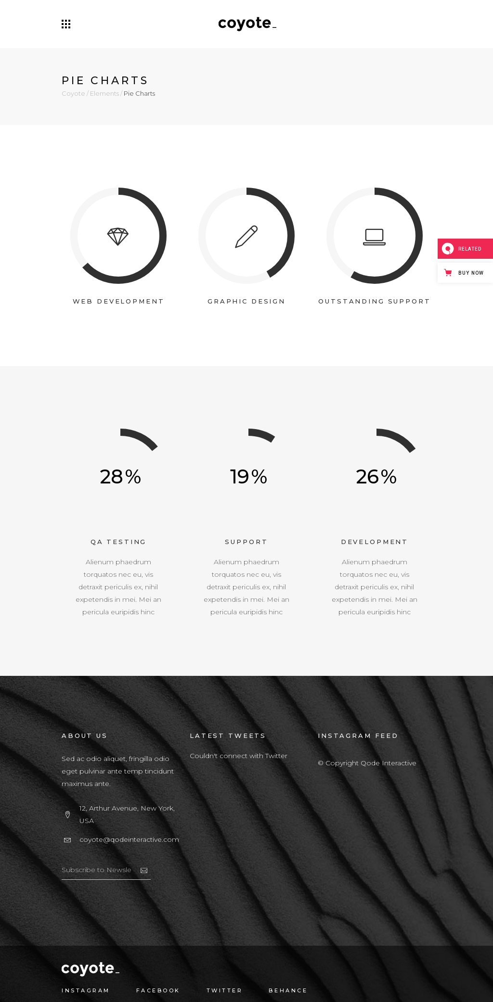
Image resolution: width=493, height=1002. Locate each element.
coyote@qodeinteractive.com (129, 839)
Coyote (73, 93)
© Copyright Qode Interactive (367, 763)
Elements (104, 93)
